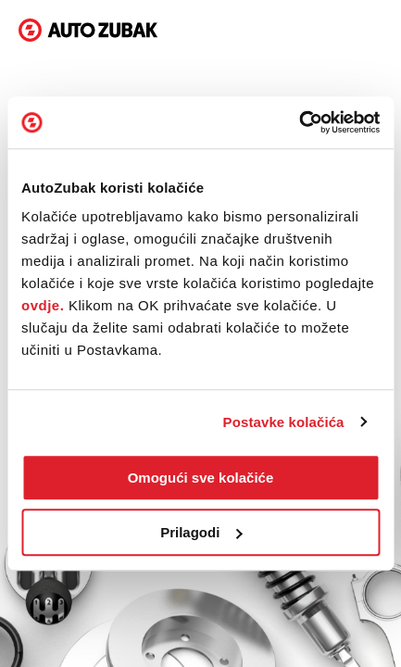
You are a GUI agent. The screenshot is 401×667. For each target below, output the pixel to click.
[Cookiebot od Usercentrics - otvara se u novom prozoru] (299, 122)
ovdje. (42, 305)
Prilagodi (201, 532)
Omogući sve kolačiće (201, 477)
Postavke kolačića (284, 422)
